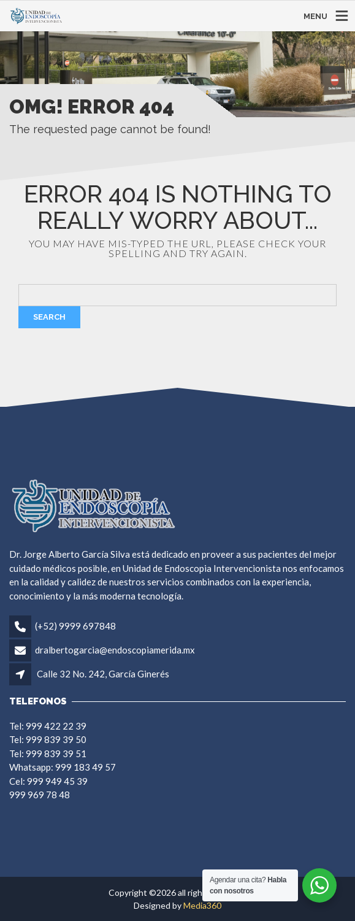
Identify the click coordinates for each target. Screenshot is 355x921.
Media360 (202, 905)
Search (49, 317)
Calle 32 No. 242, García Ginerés (103, 673)
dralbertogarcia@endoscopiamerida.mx (115, 649)
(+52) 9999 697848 (75, 625)
